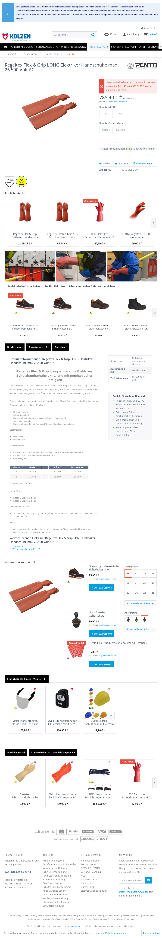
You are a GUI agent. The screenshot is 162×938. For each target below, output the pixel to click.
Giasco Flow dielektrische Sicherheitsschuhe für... (25, 327)
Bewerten (122, 163)
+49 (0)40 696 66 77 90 (18, 872)
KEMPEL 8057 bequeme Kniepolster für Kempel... (118, 643)
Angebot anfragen (90, 860)
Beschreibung (14, 347)
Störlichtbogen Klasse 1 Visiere (26, 678)
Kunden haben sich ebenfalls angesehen (53, 752)
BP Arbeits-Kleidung (53, 905)
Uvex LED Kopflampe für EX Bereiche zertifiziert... (62, 722)
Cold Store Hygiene (53, 883)
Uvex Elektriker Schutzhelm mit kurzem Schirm (99, 722)
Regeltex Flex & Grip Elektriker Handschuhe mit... (25, 235)
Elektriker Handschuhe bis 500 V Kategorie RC (62, 796)
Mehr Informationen (116, 933)
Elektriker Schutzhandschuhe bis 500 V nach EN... (25, 796)
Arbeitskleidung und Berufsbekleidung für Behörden (60, 862)
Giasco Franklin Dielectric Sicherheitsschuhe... (99, 327)
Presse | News (88, 864)
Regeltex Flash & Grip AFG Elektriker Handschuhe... (62, 235)
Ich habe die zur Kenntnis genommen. (136, 892)
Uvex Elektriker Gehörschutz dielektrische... (98, 614)
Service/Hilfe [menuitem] (149, 27)
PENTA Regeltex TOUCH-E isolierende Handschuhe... (137, 235)
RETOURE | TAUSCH (91, 868)
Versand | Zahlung (91, 871)
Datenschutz (87, 886)
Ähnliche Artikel (16, 752)
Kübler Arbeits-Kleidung (56, 898)
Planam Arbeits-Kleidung (56, 901)
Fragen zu (16, 545)
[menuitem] (74, 34)
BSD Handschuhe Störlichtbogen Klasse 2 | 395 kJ (100, 796)
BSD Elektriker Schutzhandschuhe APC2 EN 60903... (100, 235)
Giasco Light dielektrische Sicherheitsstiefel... (62, 327)
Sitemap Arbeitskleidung (94, 890)
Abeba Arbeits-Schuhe (55, 890)
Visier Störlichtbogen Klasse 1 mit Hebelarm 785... (25, 722)
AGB (83, 875)
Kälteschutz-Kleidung (54, 879)
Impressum (87, 883)
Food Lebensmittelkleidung (57, 875)
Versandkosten (73, 926)
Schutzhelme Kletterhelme (57, 886)
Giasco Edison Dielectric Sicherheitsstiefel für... (137, 327)
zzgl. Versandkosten (118, 101)
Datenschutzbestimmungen (134, 891)
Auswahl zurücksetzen (140, 603)
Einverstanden (151, 933)
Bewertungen (38, 347)
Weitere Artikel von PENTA (25, 549)
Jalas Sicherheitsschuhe (55, 894)
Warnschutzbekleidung (55, 868)
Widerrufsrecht (89, 879)
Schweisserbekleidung (55, 871)
